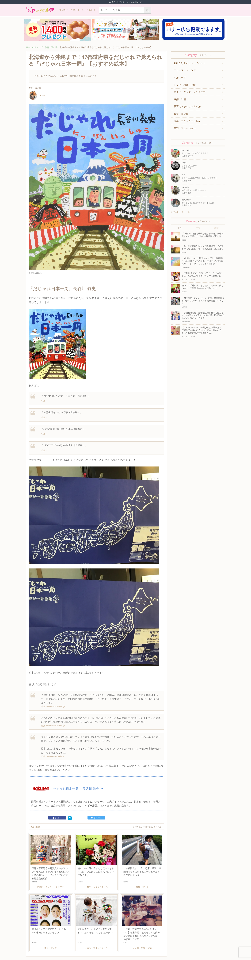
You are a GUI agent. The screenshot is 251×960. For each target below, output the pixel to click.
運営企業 (50, 944)
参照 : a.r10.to (35, 273)
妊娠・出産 (180, 99)
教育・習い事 (51, 47)
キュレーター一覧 (180, 212)
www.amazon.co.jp (56, 675)
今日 (179, 227)
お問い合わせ (71, 944)
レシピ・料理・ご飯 (185, 85)
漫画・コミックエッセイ (187, 121)
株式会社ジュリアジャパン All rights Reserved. (125, 957)
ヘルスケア (180, 77)
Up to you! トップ (34, 47)
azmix (37, 95)
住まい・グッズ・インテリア (190, 92)
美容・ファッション (185, 128)
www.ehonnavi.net (55, 725)
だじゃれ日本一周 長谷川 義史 (78, 757)
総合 (216, 227)
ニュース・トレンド (185, 70)
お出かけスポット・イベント (190, 63)
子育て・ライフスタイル (187, 106)
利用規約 (59, 944)
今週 (198, 227)
